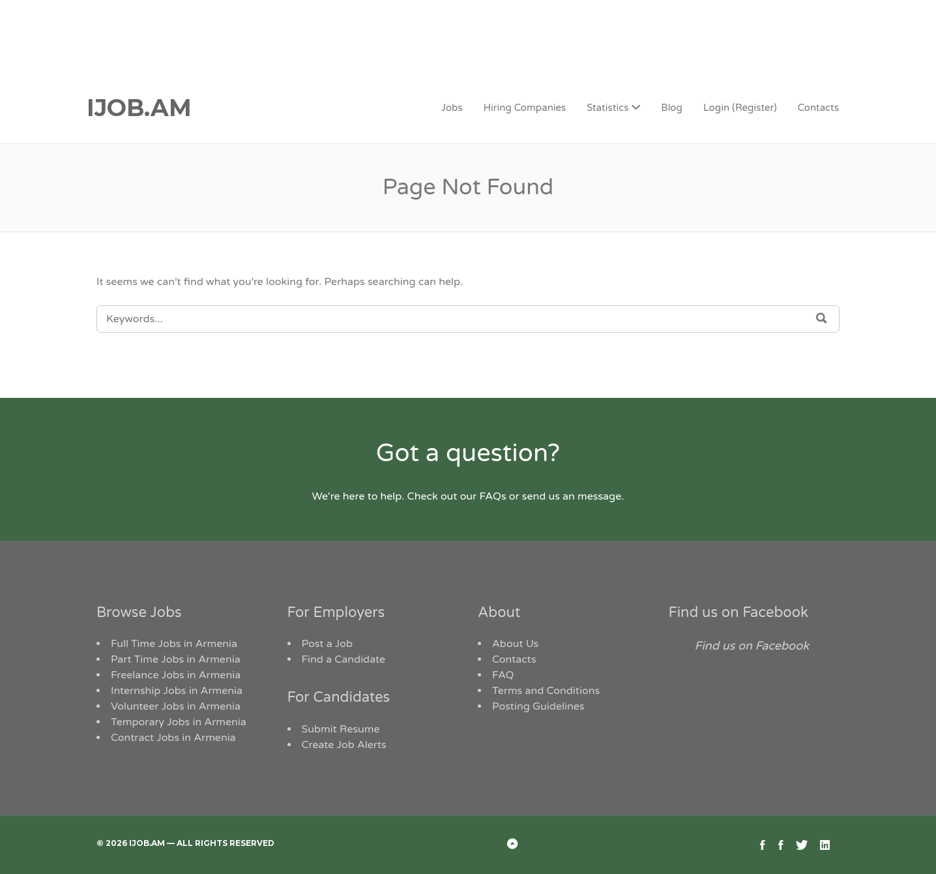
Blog (671, 107)
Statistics (607, 107)
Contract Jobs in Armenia (173, 737)
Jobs (452, 107)
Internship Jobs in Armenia (176, 690)
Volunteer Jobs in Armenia (176, 706)
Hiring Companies (525, 107)
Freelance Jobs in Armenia (176, 675)
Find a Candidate (344, 659)
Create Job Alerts (344, 744)
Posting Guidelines (538, 706)
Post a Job (327, 643)
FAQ (503, 675)
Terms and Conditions (546, 690)
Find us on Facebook (739, 612)
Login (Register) (740, 107)
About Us (515, 643)
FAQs (492, 496)
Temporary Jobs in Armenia (178, 722)
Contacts (818, 107)
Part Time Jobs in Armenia (176, 659)
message (599, 496)
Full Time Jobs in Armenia (174, 643)
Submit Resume (341, 729)
